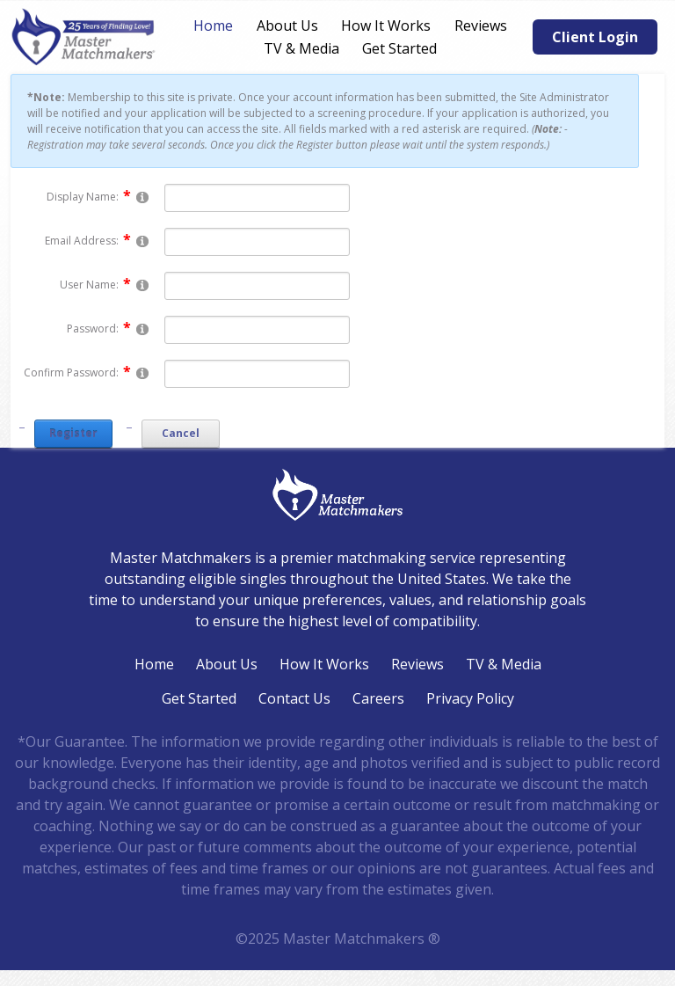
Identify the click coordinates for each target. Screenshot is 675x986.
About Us (287, 25)
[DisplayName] (257, 198)
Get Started (399, 48)
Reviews (480, 25)
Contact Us (294, 698)
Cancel (181, 433)
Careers (378, 698)
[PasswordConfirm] (257, 374)
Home (213, 25)
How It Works (386, 25)
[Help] (142, 196)
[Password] (257, 330)
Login (11, 975)
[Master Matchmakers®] (84, 37)
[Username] (257, 286)
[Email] (257, 242)
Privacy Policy (470, 698)
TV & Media (301, 48)
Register (73, 433)
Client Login (595, 37)
